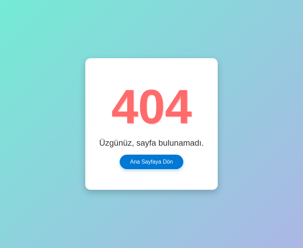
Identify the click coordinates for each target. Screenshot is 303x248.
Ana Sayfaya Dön (151, 162)
